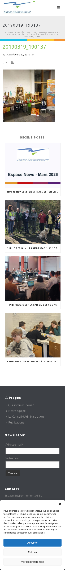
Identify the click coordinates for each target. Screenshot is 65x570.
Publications (15, 422)
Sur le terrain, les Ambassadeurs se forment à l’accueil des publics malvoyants (33, 248)
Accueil (9, 32)
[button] (60, 504)
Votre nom (12, 458)
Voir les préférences (32, 561)
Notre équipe (16, 411)
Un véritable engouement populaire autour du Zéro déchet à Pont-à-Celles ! (33, 33)
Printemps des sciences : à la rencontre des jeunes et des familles (33, 361)
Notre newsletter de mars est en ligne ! (33, 191)
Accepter (32, 542)
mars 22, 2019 (22, 54)
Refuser (32, 552)
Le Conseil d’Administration (25, 416)
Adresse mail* (15, 444)
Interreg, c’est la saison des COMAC (33, 304)
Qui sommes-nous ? (20, 405)
